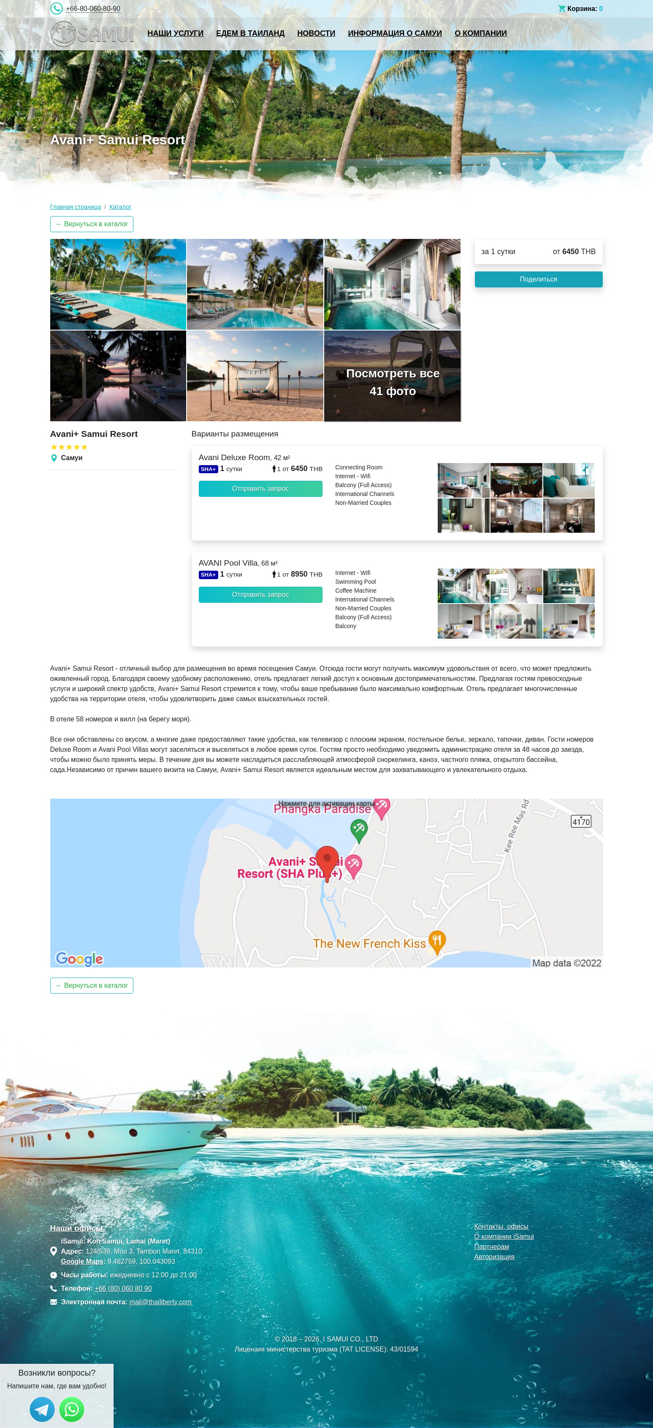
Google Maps (82, 1261)
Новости (316, 33)
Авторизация (494, 1256)
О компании (481, 33)
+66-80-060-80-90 (93, 8)
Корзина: (582, 8)
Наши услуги (176, 33)
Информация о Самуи (395, 33)
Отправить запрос (260, 488)
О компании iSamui (504, 1236)
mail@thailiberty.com (161, 1302)
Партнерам (491, 1246)
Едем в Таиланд (250, 33)
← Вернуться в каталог (92, 224)
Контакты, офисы (501, 1226)
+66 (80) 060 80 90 (123, 1288)
